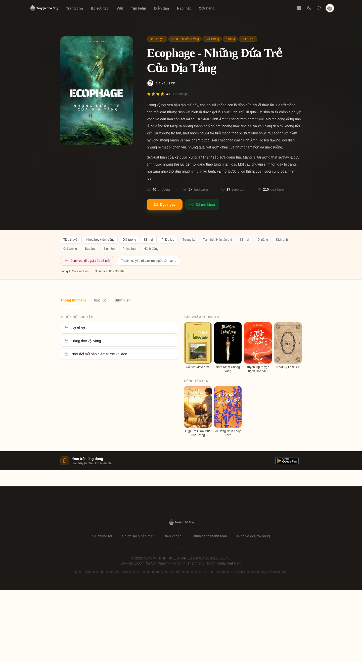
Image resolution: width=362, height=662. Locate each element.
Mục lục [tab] (100, 300)
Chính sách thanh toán (209, 536)
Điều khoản (173, 536)
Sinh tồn (109, 248)
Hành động (151, 248)
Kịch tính (282, 239)
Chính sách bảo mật (138, 536)
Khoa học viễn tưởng (185, 39)
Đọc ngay (164, 204)
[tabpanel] (181, 372)
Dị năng (262, 239)
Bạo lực (90, 248)
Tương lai (189, 239)
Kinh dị (230, 39)
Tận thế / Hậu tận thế (217, 239)
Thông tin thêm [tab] (73, 300)
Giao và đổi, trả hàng (253, 536)
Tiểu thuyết (156, 39)
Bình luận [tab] (122, 300)
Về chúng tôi (102, 536)
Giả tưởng (212, 39)
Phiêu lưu (247, 39)
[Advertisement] (181, 625)
